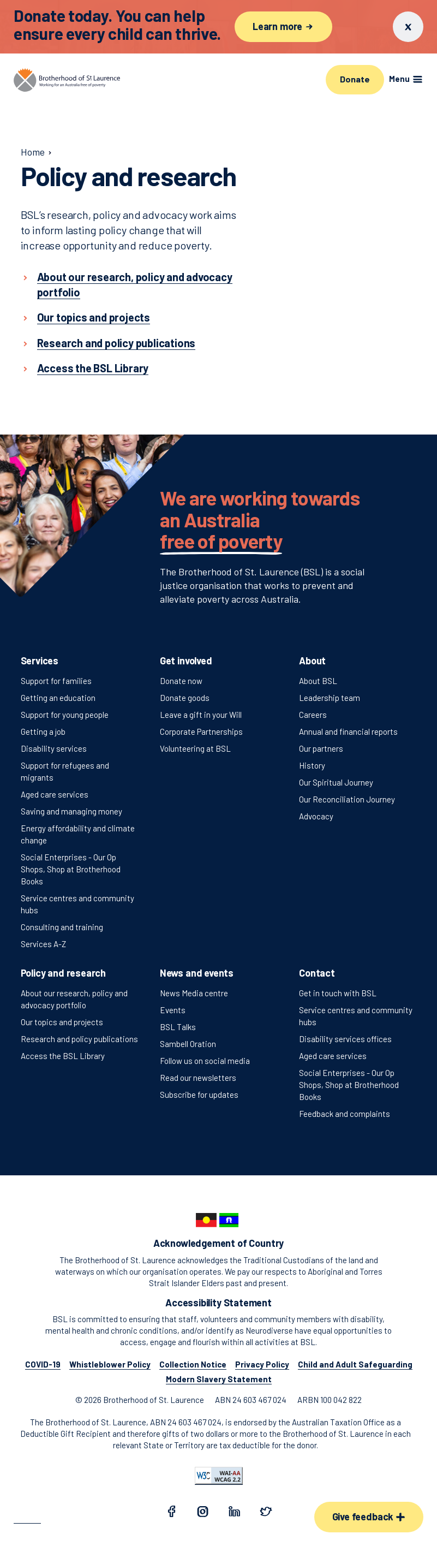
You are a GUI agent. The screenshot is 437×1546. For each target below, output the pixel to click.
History (312, 765)
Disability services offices (345, 1039)
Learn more (283, 26)
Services (40, 661)
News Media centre (194, 993)
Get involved (186, 661)
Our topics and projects (62, 1022)
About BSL (318, 681)
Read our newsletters (198, 1078)
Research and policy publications (79, 1039)
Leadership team (329, 698)
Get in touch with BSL (337, 993)
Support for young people (65, 715)
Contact (317, 973)
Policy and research (63, 973)
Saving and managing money (71, 811)
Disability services (54, 748)
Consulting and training (62, 927)
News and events (197, 973)
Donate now (181, 681)
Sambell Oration (188, 1044)
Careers (313, 715)
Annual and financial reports (348, 731)
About (312, 661)
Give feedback (368, 1517)
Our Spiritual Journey (336, 782)
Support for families (56, 681)
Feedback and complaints (344, 1114)
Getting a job (43, 731)
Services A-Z (43, 944)
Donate (354, 79)
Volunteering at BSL (195, 748)
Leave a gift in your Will (201, 715)
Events (172, 1010)
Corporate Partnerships (201, 731)
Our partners (321, 748)
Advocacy (316, 816)
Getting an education (58, 698)
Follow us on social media (205, 1061)
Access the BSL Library (63, 1056)
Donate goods (184, 698)
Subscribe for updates (199, 1094)
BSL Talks (178, 1027)
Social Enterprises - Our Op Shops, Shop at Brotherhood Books (71, 869)
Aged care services (54, 794)
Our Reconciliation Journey (347, 799)
